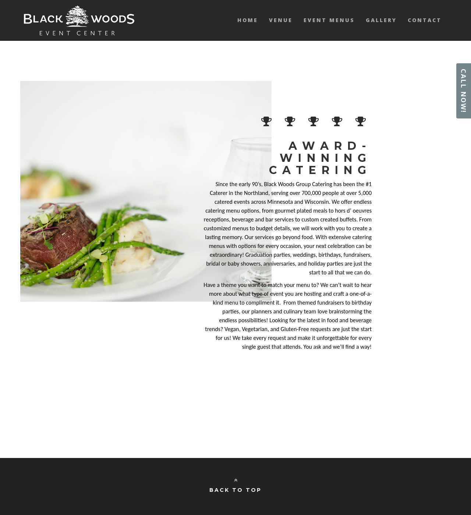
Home (247, 20)
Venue (281, 20)
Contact (425, 20)
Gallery (381, 20)
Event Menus (329, 20)
